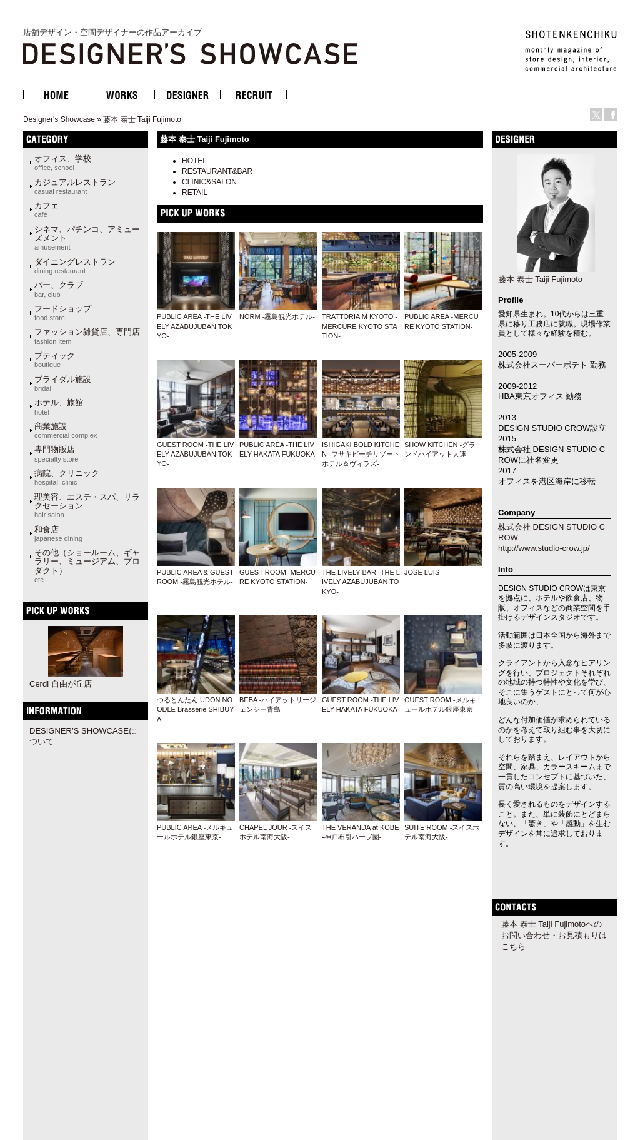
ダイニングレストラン (75, 266)
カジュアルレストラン (75, 186)
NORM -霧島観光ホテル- (277, 316)
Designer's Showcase (59, 119)
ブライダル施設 (62, 383)
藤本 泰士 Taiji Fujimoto (142, 119)
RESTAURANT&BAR (217, 171)
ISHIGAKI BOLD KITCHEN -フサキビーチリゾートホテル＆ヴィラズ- (361, 454)
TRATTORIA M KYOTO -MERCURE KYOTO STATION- (360, 326)
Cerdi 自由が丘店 (60, 684)
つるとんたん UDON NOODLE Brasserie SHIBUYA (195, 709)
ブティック (54, 359)
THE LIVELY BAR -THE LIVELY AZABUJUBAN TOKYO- (361, 581)
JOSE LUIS (421, 572)
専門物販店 (56, 453)
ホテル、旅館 (58, 406)
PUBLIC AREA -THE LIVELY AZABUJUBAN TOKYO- (194, 326)
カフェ (46, 209)
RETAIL (195, 192)
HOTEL (194, 160)
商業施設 (65, 430)
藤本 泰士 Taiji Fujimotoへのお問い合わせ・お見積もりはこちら (554, 935)
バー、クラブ (58, 289)
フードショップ (62, 312)
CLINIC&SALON (209, 182)
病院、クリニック (66, 477)
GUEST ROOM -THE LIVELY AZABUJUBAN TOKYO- (195, 454)
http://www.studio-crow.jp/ (544, 548)
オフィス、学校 (62, 162)
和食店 (58, 533)
